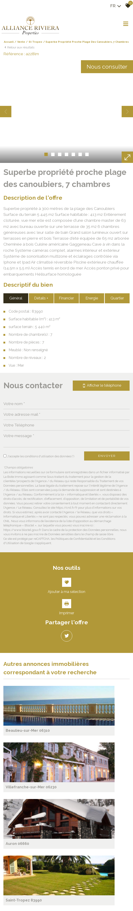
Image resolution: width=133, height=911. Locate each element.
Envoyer (107, 812)
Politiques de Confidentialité (74, 898)
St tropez (35, 44)
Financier (66, 652)
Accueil (9, 44)
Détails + (41, 652)
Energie (92, 652)
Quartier (118, 652)
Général (15, 652)
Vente (21, 44)
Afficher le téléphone (101, 739)
